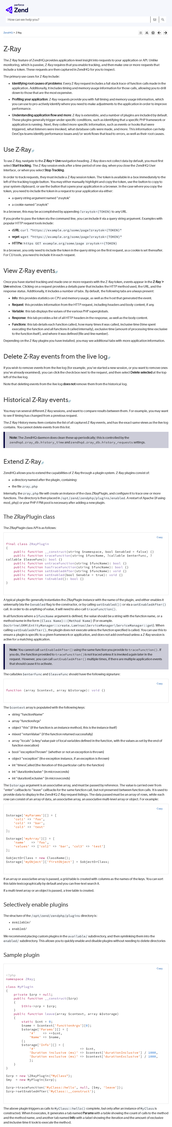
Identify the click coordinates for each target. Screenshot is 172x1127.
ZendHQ (8, 32)
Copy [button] (160, 537)
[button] (154, 19)
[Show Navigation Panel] (164, 8)
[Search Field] (86, 19)
